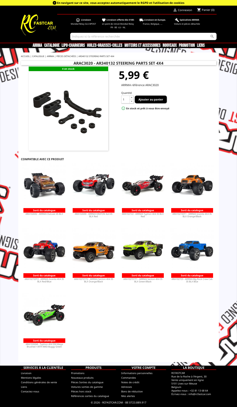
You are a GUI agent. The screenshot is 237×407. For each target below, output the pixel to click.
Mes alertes (128, 396)
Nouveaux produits (82, 377)
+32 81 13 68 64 (199, 390)
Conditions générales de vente (39, 382)
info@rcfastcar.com (199, 394)
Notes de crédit (130, 382)
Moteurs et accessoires (142, 45)
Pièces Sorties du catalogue (87, 382)
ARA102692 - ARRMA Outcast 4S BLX (44, 214)
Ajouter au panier (150, 99)
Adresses (126, 387)
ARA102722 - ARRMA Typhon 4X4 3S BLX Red (143, 215)
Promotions (77, 373)
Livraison (26, 373)
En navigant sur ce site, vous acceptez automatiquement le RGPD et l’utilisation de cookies (120, 3)
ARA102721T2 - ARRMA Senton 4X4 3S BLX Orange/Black (93, 280)
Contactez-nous (30, 391)
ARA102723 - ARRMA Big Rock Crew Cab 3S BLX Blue (192, 280)
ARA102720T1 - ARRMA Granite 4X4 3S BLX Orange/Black (192, 215)
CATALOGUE (51, 45)
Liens (201, 45)
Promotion (187, 45)
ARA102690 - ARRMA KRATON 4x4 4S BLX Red (93, 215)
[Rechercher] (143, 36)
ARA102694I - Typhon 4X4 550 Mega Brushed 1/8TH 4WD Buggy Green (44, 345)
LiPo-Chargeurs (73, 45)
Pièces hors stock (81, 391)
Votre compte (144, 367)
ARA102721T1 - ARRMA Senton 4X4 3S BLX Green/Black (142, 280)
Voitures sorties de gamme (87, 387)
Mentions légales (31, 377)
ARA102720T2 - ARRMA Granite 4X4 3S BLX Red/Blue (44, 280)
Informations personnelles (137, 373)
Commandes (128, 377)
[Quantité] (125, 99)
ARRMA (37, 45)
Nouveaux (170, 45)
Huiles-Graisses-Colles (104, 45)
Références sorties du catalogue (90, 396)
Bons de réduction (132, 391)
